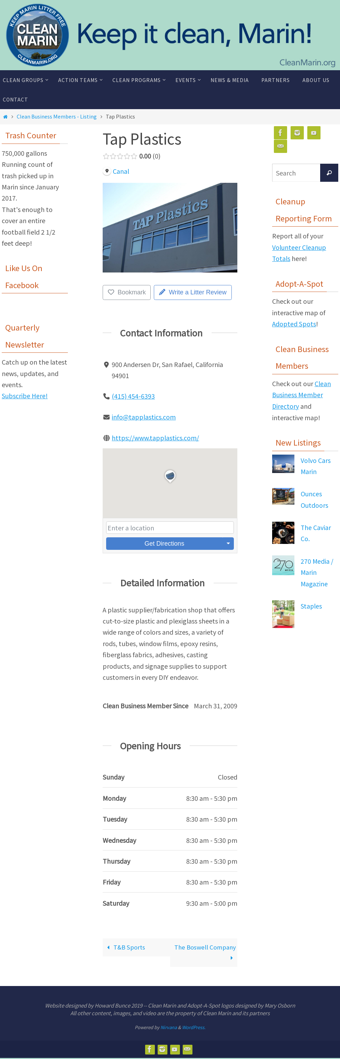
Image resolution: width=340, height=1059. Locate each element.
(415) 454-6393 (133, 395)
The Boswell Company (217, 952)
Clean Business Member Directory (301, 394)
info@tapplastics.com (144, 416)
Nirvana (168, 1028)
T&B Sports (126, 946)
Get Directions (164, 542)
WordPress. (194, 1028)
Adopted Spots (294, 323)
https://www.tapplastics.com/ (155, 437)
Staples (311, 604)
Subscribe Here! (25, 395)
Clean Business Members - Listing (57, 116)
